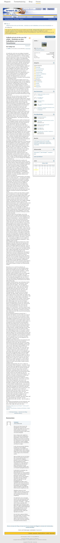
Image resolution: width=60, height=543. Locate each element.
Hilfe (44, 9)
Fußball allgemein (39, 77)
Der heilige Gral (40, 97)
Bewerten (27, 45)
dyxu (35, 152)
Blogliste (21, 19)
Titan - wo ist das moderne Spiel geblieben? (45, 104)
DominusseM (42, 141)
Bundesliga (38, 67)
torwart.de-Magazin (35, 526)
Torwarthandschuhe (40, 69)
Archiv (47, 533)
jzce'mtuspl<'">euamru (21, 405)
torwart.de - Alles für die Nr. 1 (39, 533)
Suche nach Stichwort (38, 156)
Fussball (37, 83)
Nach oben (52, 533)
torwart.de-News (30, 527)
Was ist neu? (22, 17)
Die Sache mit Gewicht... (41, 117)
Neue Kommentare (38, 91)
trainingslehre (8, 407)
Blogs (15, 17)
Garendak (47, 141)
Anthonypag (36, 141)
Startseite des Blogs (23, 412)
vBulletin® (28, 538)
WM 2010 (38, 78)
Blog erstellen (50, 37)
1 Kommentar (27, 48)
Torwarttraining (19, 2)
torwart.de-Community (46, 526)
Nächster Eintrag (18, 413)
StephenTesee (48, 143)
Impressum (39, 530)
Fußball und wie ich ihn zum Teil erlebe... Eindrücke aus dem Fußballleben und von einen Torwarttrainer (29, 25)
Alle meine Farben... (41, 100)
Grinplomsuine (42, 142)
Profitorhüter (38, 75)
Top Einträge (16, 19)
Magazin (7, 2)
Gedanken (38, 85)
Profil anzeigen (38, 48)
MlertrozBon (42, 143)
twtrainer (16, 422)
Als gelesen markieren (39, 50)
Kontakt (30, 533)
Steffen (36, 40)
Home (8, 526)
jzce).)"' (27, 405)
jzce (16, 405)
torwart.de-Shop (15, 526)
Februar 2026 (45, 163)
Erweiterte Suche (51, 19)
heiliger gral (13, 405)
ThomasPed (36, 144)
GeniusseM (36, 142)
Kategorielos (38, 86)
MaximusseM (37, 143)
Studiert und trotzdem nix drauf (43, 94)
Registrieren (51, 9)
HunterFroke (48, 142)
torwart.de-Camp (39, 70)
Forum (38, 2)
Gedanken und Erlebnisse (21, 408)
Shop (30, 2)
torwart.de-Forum (24, 526)
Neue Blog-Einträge (9, 19)
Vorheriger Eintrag (13, 412)
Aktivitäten (29, 17)
